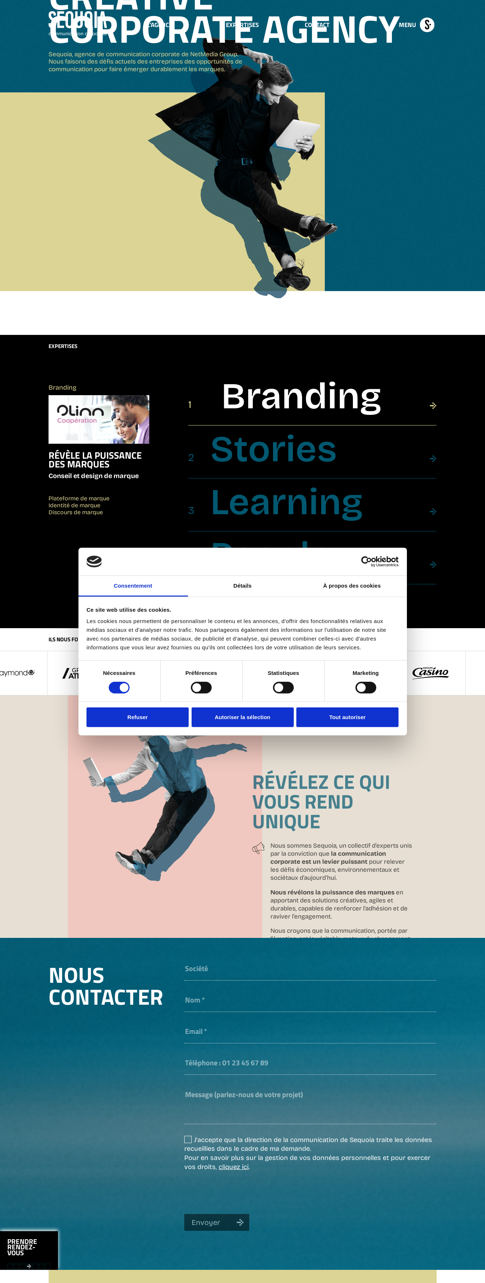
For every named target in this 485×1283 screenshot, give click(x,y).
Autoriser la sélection (242, 717)
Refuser (137, 717)
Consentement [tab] (133, 586)
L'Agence (159, 24)
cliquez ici (234, 1166)
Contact (317, 24)
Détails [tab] (243, 586)
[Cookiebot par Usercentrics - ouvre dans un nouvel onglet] (367, 561)
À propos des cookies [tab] (352, 586)
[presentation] (239, 1191)
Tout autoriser (347, 717)
